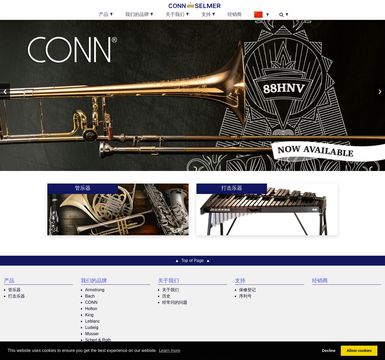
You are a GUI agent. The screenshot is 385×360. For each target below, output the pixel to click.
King (89, 315)
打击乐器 (16, 296)
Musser (92, 334)
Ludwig (91, 327)
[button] (261, 14)
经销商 (235, 15)
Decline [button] (328, 350)
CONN (91, 302)
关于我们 (168, 281)
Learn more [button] (169, 350)
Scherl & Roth (98, 340)
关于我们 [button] (175, 15)
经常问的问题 (174, 302)
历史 (166, 296)
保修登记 (247, 290)
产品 (9, 281)
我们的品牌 (94, 281)
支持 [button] (206, 15)
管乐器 (14, 290)
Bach (89, 296)
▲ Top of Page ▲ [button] (192, 260)
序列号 (245, 296)
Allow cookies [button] (359, 350)
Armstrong (94, 290)
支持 (240, 281)
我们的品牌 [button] (137, 15)
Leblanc (92, 321)
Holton (91, 308)
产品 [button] (103, 15)
